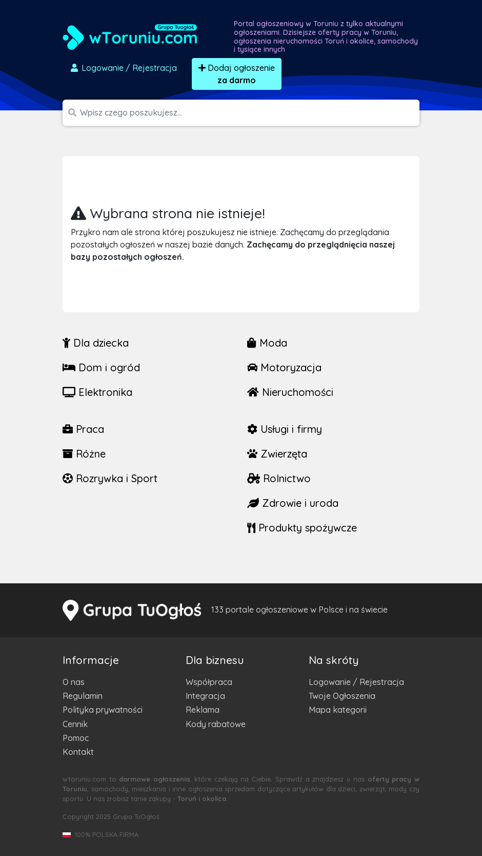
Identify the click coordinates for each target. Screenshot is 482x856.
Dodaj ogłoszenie (236, 74)
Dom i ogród (101, 367)
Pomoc (76, 738)
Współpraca (209, 682)
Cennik (75, 724)
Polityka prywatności (103, 710)
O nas (74, 682)
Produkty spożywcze (302, 527)
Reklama (202, 710)
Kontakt (78, 752)
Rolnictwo (279, 478)
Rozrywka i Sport (110, 478)
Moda (267, 342)
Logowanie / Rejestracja (356, 682)
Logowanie (123, 68)
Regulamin (83, 696)
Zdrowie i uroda (292, 503)
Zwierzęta (277, 453)
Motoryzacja (284, 367)
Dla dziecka (96, 342)
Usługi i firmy (284, 429)
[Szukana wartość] (249, 113)
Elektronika (97, 392)
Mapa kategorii (338, 710)
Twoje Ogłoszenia (342, 696)
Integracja (205, 696)
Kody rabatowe (216, 724)
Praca (83, 429)
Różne (84, 453)
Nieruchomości (290, 392)
